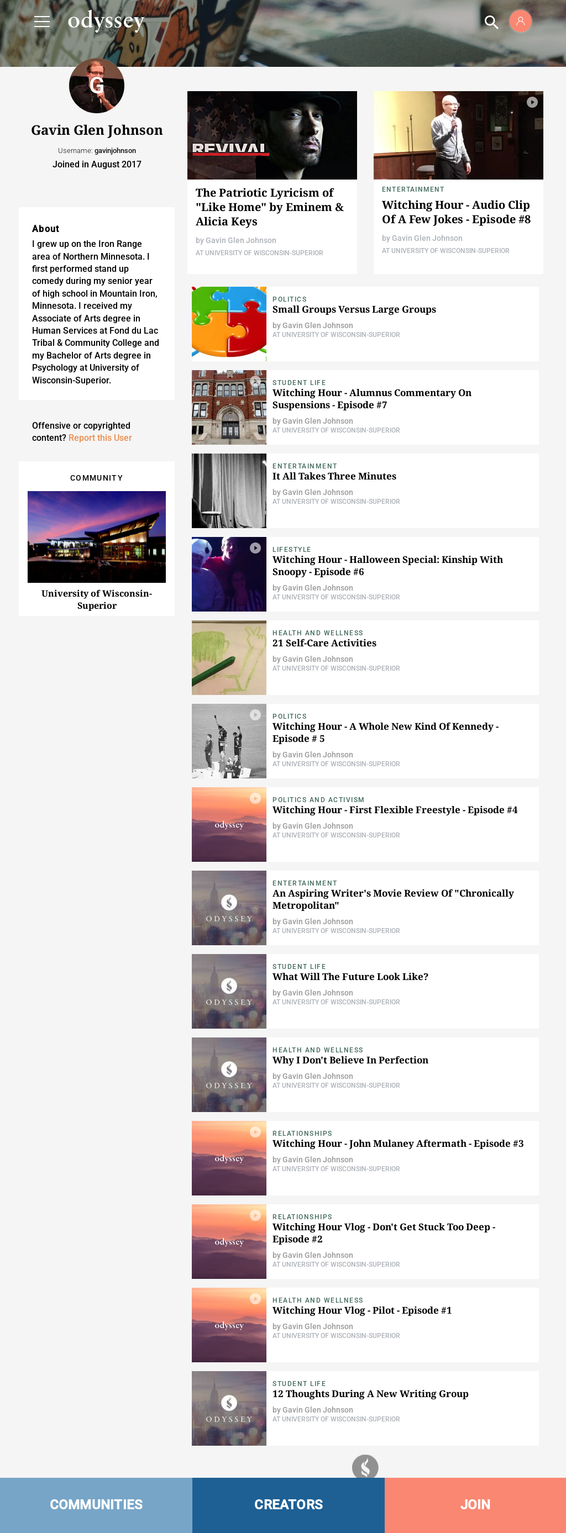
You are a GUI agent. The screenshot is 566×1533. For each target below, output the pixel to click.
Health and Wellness (318, 633)
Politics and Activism (318, 800)
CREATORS (288, 1505)
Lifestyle (292, 550)
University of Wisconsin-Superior (96, 599)
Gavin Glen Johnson (241, 240)
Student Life (299, 383)
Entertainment (413, 189)
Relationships (302, 1133)
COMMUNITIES (96, 1505)
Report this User (100, 438)
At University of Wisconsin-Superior (259, 253)
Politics (289, 299)
